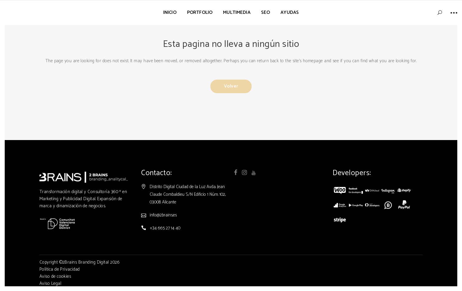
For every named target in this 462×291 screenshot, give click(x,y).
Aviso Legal (50, 283)
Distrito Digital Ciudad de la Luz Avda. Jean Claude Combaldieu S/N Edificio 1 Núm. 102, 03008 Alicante (188, 194)
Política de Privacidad (59, 269)
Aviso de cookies (55, 276)
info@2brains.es (163, 215)
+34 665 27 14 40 (165, 228)
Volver (231, 86)
